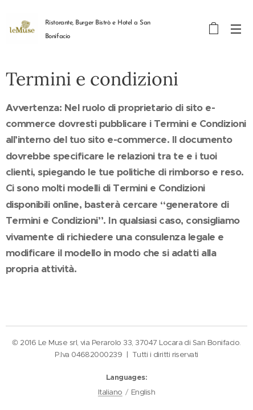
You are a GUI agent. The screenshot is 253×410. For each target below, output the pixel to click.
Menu (236, 29)
